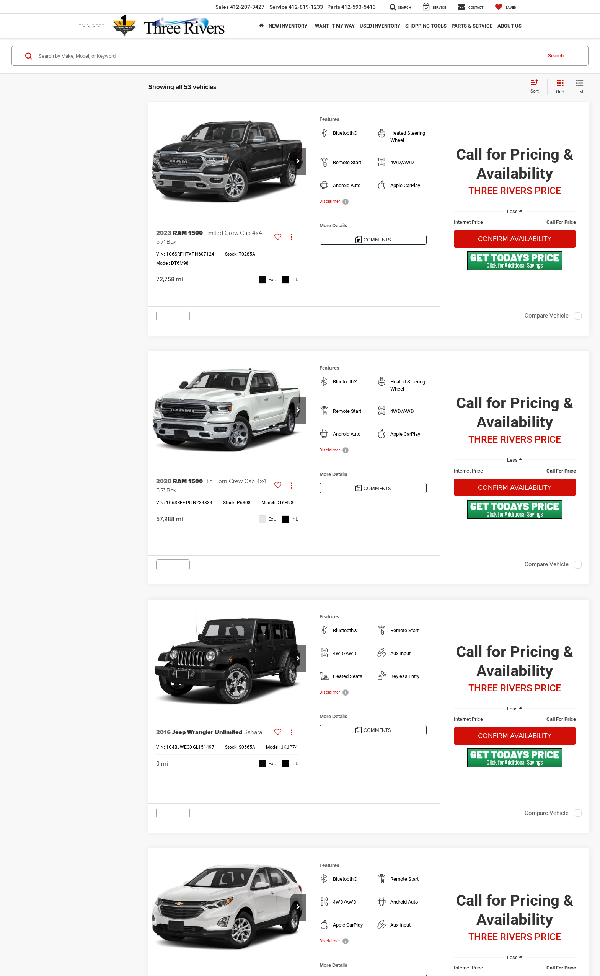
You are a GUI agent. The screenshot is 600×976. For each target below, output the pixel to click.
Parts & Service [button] (472, 26)
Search (556, 56)
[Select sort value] (537, 87)
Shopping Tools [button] (426, 26)
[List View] (579, 87)
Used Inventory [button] (380, 26)
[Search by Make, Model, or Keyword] (289, 56)
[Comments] (373, 240)
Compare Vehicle (547, 315)
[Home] (261, 26)
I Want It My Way (333, 26)
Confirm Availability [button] (514, 238)
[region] (515, 222)
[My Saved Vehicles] (505, 7)
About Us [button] (509, 26)
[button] (298, 161)
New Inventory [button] (288, 26)
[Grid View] (558, 87)
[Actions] (291, 237)
